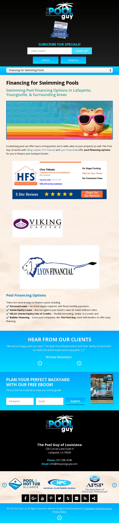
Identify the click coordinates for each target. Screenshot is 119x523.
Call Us (45, 60)
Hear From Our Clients (59, 339)
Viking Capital (33, 149)
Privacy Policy (59, 511)
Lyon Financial (67, 149)
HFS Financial (48, 149)
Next (79, 363)
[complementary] (96, 506)
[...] (82, 350)
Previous (40, 363)
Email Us (73, 60)
